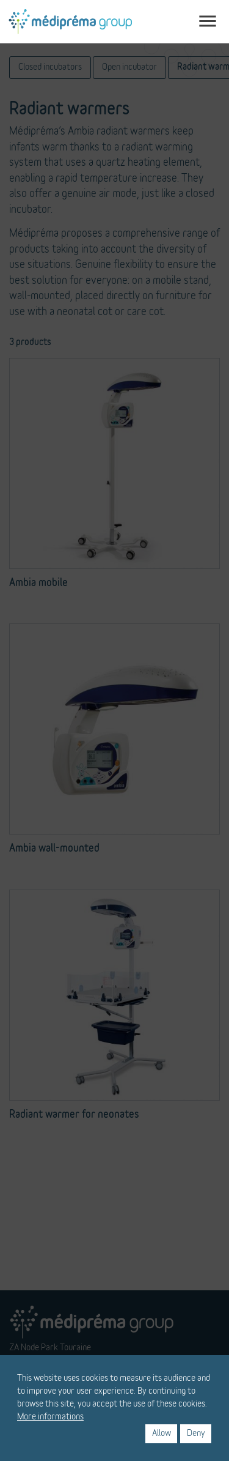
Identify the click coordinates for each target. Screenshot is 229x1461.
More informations (50, 1417)
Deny (196, 1433)
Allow (161, 1433)
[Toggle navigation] (207, 21)
